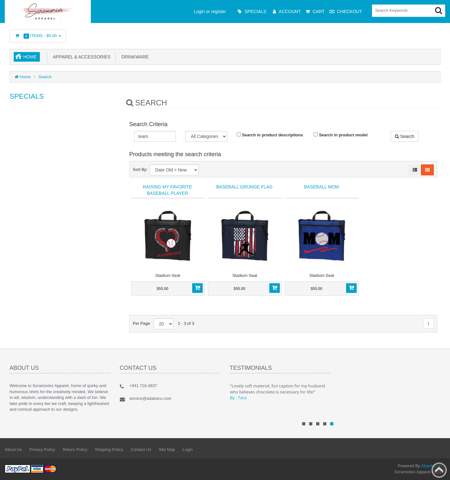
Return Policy (75, 449)
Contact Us (141, 449)
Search (45, 76)
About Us (13, 449)
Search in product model (340, 134)
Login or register (210, 11)
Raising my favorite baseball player (167, 190)
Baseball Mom (321, 186)
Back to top (439, 470)
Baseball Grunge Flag (244, 186)
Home (30, 56)
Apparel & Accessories (81, 56)
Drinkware (134, 56)
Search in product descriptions (270, 134)
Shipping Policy (109, 449)
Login (188, 449)
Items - (38, 36)
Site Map (167, 449)
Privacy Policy (42, 449)
